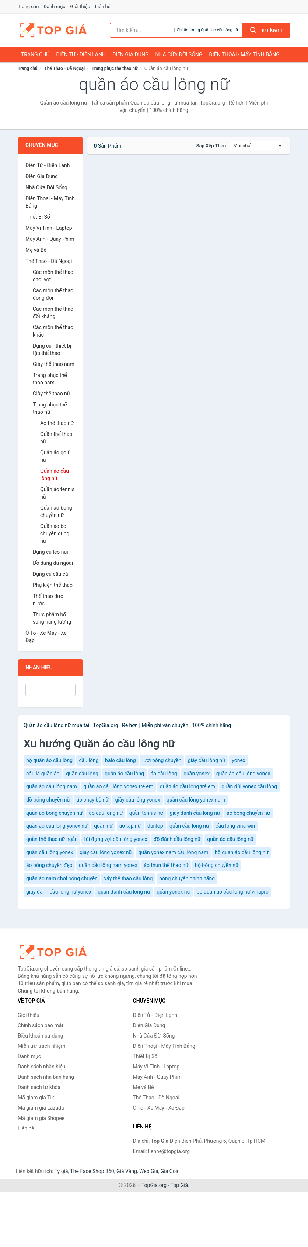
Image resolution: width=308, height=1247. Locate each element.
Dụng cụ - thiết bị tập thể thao (52, 349)
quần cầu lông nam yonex (108, 865)
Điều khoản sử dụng (40, 1036)
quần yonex (196, 773)
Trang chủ (28, 6)
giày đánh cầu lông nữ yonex (58, 892)
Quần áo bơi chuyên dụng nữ (54, 533)
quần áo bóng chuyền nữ (54, 813)
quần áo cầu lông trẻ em (187, 786)
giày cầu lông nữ (206, 760)
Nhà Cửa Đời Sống (178, 54)
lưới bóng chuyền (161, 760)
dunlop (155, 826)
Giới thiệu (80, 6)
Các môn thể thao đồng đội (53, 294)
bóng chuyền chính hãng (187, 878)
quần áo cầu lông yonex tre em (118, 786)
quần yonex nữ (173, 892)
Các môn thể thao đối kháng (53, 312)
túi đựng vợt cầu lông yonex (115, 839)
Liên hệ (103, 6)
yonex (238, 760)
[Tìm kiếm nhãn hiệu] (140, 30)
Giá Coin (170, 1171)
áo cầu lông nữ (106, 813)
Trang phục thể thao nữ (115, 68)
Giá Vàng (126, 1171)
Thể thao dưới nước (48, 599)
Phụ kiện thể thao (53, 585)
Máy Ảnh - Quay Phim (49, 239)
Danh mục (55, 6)
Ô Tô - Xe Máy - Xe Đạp (46, 636)
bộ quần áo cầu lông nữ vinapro (233, 892)
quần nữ (103, 826)
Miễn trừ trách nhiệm (41, 1046)
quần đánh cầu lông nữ (124, 892)
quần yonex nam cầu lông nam (174, 852)
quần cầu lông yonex (49, 852)
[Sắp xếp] (256, 145)
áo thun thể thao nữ (166, 865)
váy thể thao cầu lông (128, 878)
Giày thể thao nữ (51, 394)
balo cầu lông (120, 760)
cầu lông (88, 760)
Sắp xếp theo (211, 145)
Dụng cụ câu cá (50, 574)
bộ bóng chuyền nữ (217, 865)
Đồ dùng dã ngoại (53, 563)
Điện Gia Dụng (130, 54)
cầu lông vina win (235, 826)
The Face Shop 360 (92, 1171)
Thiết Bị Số (37, 217)
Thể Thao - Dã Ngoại (64, 68)
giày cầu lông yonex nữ (106, 852)
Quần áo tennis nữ (57, 493)
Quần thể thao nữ (56, 437)
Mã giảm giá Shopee (41, 1118)
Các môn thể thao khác (53, 331)
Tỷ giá (61, 1171)
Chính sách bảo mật (40, 1025)
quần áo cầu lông (124, 773)
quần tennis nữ (146, 813)
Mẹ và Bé (35, 250)
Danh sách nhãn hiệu (42, 1067)
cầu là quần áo (43, 773)
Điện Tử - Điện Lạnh (81, 54)
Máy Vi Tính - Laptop (48, 228)
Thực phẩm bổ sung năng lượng (52, 618)
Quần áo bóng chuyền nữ (56, 511)
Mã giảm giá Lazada (41, 1108)
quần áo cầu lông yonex (243, 773)
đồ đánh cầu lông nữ (177, 839)
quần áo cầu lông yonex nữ (57, 826)
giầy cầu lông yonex (137, 800)
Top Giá (179, 1185)
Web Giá (148, 1171)
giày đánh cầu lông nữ (195, 813)
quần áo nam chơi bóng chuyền (62, 878)
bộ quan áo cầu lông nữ (242, 852)
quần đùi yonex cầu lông (249, 786)
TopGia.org (154, 1185)
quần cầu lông (82, 773)
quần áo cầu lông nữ (230, 839)
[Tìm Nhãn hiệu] (50, 690)
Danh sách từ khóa (39, 1087)
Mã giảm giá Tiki (36, 1097)
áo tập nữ (130, 826)
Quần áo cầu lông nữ (54, 474)
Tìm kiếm (266, 30)
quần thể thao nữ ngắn (52, 839)
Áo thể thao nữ (57, 423)
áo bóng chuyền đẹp (49, 865)
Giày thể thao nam (53, 364)
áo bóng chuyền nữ (248, 813)
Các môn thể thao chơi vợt (53, 275)
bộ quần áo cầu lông (49, 760)
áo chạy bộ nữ (93, 800)
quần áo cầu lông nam (51, 786)
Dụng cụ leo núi (50, 552)
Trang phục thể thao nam (50, 378)
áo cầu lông (163, 773)
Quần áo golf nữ (54, 456)
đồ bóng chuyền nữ (48, 800)
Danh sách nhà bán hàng (46, 1077)
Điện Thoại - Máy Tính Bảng (244, 54)
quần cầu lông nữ (189, 826)
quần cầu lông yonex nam (196, 800)
